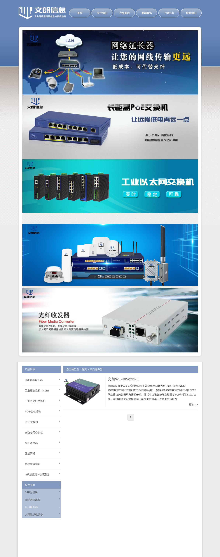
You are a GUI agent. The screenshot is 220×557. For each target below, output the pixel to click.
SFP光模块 (31, 492)
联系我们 (191, 12)
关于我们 (102, 12)
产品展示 (124, 12)
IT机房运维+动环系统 (37, 474)
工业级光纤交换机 (35, 401)
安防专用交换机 (34, 432)
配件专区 (30, 485)
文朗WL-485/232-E (123, 379)
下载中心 (169, 12)
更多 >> (193, 404)
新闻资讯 (147, 12)
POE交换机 (31, 422)
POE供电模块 (33, 411)
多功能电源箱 (32, 464)
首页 (79, 12)
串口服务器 (31, 507)
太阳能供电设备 (34, 514)
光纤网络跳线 (32, 499)
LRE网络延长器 (34, 380)
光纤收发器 (31, 443)
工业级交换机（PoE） (37, 390)
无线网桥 (30, 453)
